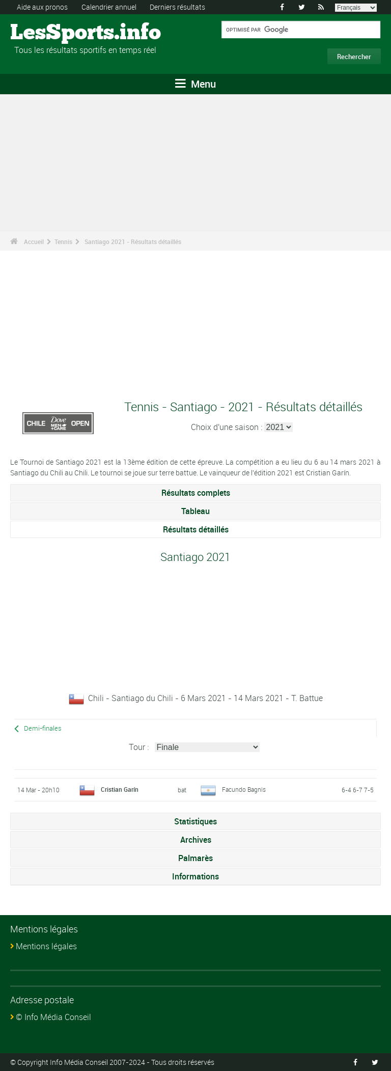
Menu (195, 84)
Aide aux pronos (42, 7)
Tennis (63, 241)
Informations (195, 876)
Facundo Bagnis (244, 789)
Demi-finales (43, 728)
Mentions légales (46, 946)
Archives (195, 839)
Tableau (195, 511)
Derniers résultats (177, 7)
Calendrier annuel (108, 7)
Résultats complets (195, 492)
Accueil (34, 241)
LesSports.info (48, 33)
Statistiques (195, 821)
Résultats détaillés (196, 529)
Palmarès (195, 858)
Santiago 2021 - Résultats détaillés (133, 241)
